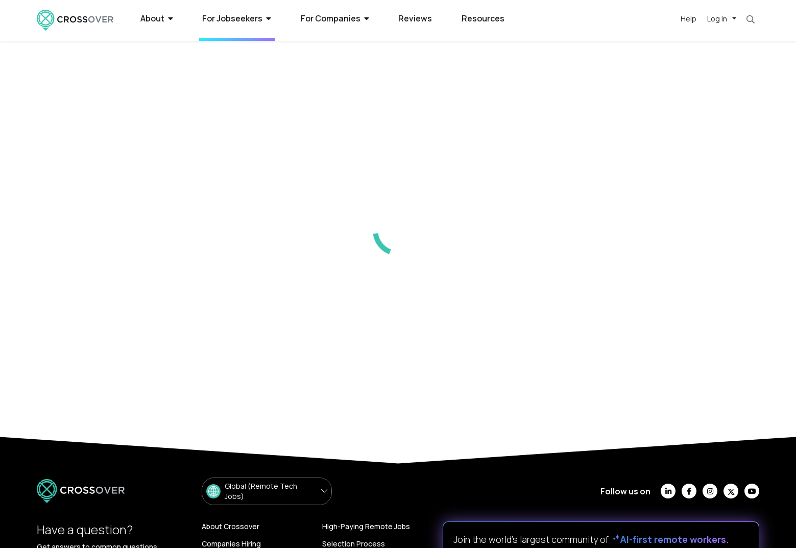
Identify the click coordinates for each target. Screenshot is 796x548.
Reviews (415, 18)
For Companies (335, 18)
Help (688, 18)
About (156, 18)
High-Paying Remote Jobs (366, 526)
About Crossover (230, 526)
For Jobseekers (236, 18)
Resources (483, 18)
